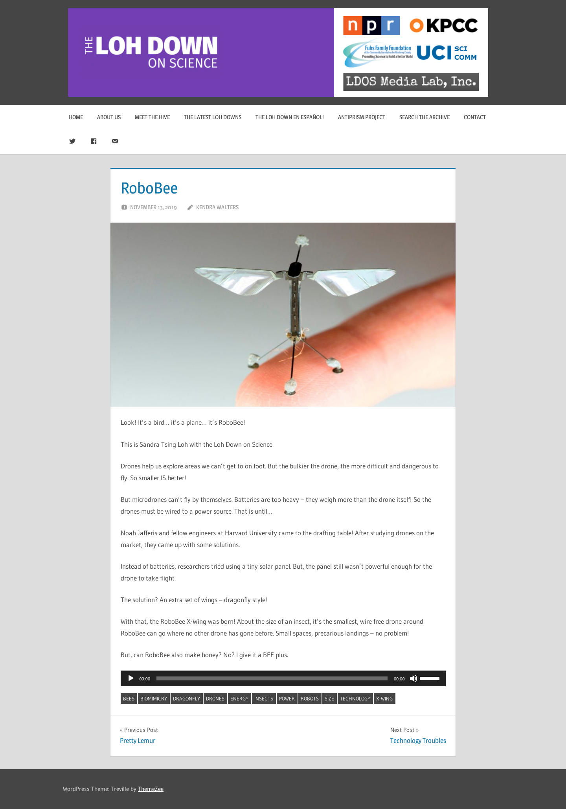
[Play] (131, 678)
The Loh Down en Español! (289, 117)
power (287, 698)
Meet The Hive (152, 117)
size (329, 698)
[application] (283, 678)
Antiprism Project (361, 117)
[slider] (272, 678)
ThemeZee (151, 788)
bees (128, 698)
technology (355, 698)
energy (239, 698)
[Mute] (413, 678)
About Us (109, 117)
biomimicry (153, 698)
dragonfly (186, 698)
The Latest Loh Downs (212, 117)
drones (215, 698)
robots (310, 698)
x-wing (384, 698)
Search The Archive (424, 117)
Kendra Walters (217, 207)
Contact (475, 117)
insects (263, 698)
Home (76, 117)
